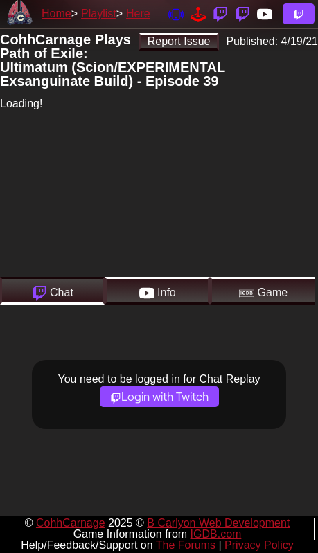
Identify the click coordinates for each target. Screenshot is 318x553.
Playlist (98, 13)
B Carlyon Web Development (218, 523)
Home (56, 13)
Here (138, 13)
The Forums (185, 545)
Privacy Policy (259, 545)
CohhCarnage (70, 523)
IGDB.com (216, 534)
